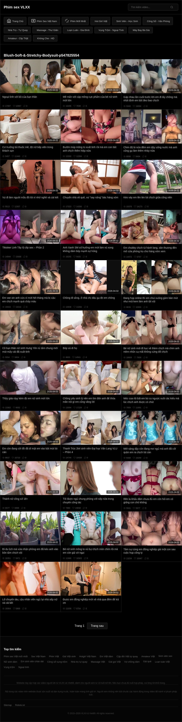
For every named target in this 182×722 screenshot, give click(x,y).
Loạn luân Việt (162, 661)
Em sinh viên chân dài (32, 661)
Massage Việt (98, 661)
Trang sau (97, 625)
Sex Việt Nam (38, 656)
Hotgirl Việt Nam (87, 656)
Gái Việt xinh (69, 656)
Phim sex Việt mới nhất (16, 656)
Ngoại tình (23, 667)
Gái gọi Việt (115, 661)
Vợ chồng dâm (131, 661)
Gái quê (147, 661)
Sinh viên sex (165, 656)
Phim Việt (54, 656)
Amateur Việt (148, 656)
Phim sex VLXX (17, 7)
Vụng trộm (9, 667)
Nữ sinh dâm (10, 661)
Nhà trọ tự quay (79, 661)
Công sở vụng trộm (57, 661)
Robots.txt (20, 705)
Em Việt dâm (106, 656)
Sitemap (8, 705)
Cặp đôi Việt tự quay (127, 656)
